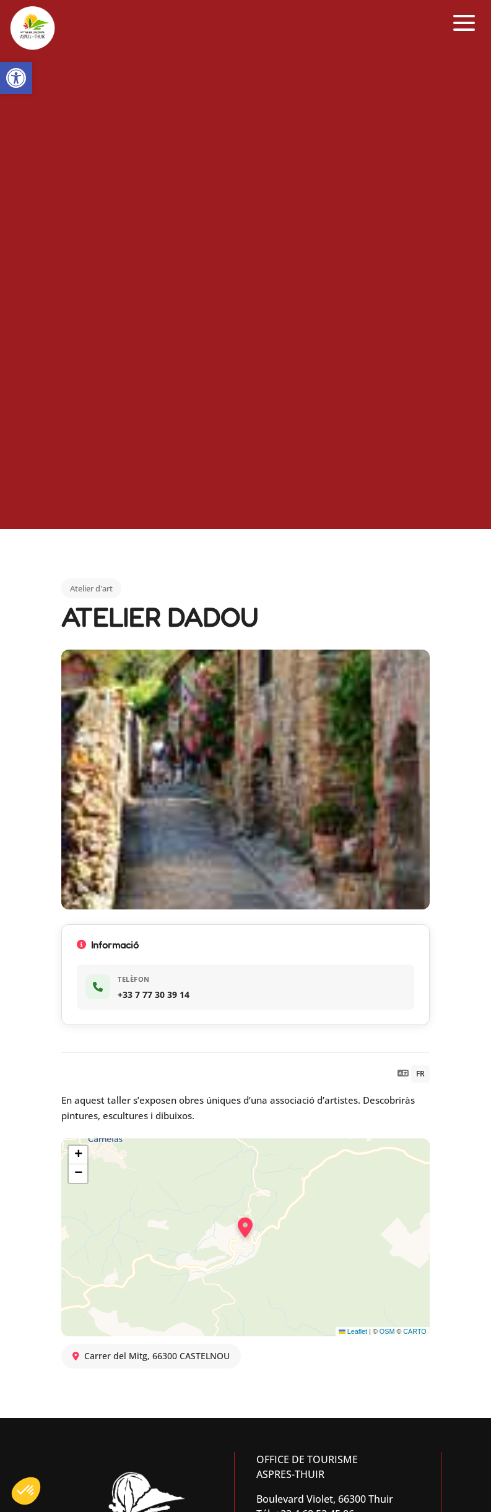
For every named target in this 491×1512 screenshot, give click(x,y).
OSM (387, 1331)
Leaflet (353, 1331)
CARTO (414, 1331)
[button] (16, 78)
